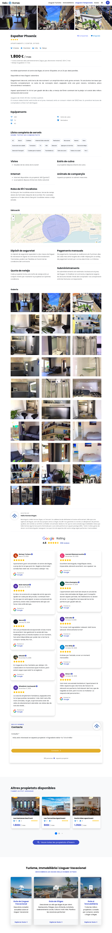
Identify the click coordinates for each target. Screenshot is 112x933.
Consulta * (15, 734)
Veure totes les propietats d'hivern (56, 842)
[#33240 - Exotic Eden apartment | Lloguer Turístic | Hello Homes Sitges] (87, 806)
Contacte (56, 751)
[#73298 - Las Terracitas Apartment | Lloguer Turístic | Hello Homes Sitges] (56, 806)
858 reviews (64, 543)
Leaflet (98, 242)
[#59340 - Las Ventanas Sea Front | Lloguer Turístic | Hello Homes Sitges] (25, 806)
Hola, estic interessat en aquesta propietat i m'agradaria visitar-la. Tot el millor (56, 741)
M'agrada (95, 36)
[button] (102, 3)
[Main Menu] (108, 2)
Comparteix (82, 36)
